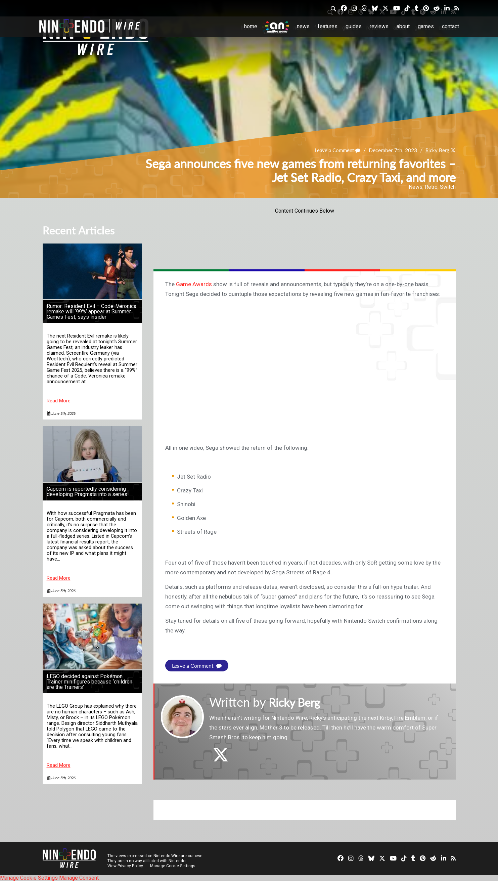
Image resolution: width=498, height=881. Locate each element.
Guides (354, 26)
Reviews (379, 26)
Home (250, 26)
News (303, 26)
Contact (450, 26)
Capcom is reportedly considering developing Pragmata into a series (87, 491)
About (403, 26)
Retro (431, 187)
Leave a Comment (335, 150)
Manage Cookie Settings (173, 866)
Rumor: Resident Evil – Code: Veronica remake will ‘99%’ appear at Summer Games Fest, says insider (91, 311)
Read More (59, 401)
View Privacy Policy (125, 866)
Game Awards (194, 284)
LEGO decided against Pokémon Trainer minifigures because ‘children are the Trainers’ (89, 681)
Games (426, 26)
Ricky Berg (436, 150)
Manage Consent (79, 878)
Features (327, 26)
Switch (448, 187)
